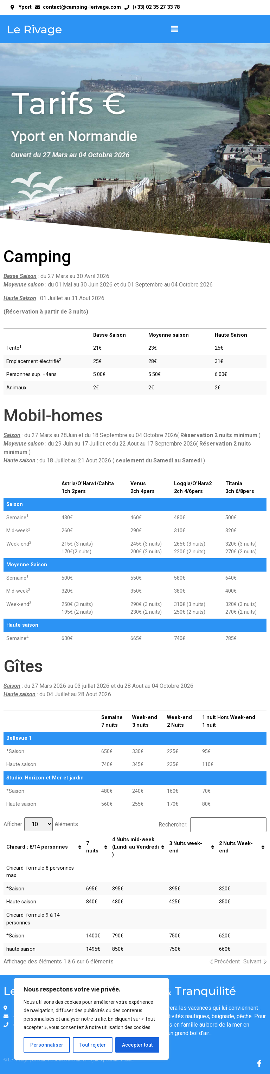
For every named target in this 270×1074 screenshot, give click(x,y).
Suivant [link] (252, 961)
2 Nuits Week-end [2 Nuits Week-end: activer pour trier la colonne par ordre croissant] (236, 847)
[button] (174, 29)
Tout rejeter (92, 1045)
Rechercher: (212, 824)
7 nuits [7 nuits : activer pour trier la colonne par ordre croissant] (92, 847)
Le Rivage (34, 29)
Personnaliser (46, 1045)
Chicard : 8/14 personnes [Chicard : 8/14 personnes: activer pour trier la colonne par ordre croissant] (37, 847)
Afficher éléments (41, 824)
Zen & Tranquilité (187, 991)
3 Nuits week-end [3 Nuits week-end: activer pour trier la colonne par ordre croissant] (185, 847)
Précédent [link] (227, 961)
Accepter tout (137, 1045)
